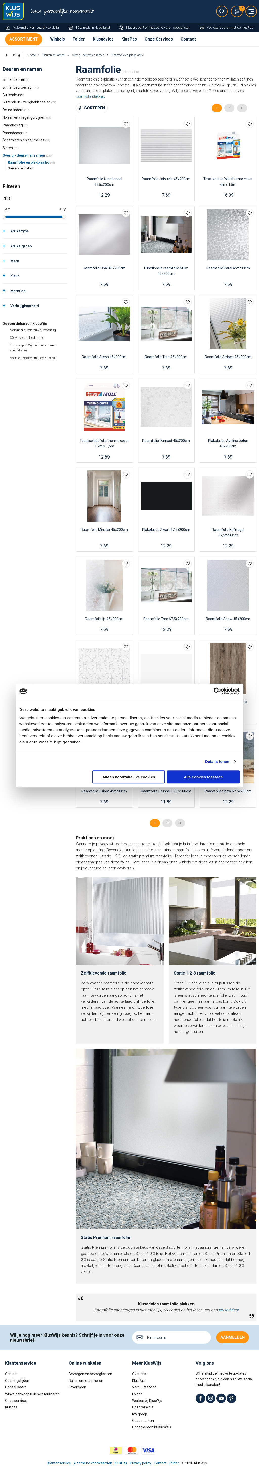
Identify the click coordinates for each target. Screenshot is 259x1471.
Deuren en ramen (22, 69)
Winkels (57, 39)
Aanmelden (232, 1337)
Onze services (16, 1401)
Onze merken (143, 1421)
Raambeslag (16, 125)
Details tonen (217, 761)
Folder (79, 39)
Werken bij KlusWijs (147, 1401)
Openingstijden (17, 1381)
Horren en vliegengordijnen (27, 117)
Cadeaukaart (15, 1387)
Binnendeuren (16, 79)
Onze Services (159, 39)
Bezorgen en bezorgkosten (90, 1374)
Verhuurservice (144, 1387)
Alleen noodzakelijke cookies (128, 777)
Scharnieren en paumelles (26, 140)
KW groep (139, 1414)
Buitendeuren (13, 95)
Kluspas (11, 1407)
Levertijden (77, 1387)
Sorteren (94, 108)
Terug (16, 55)
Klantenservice (59, 1463)
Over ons (139, 1374)
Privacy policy (140, 1463)
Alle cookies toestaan (203, 777)
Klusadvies (103, 39)
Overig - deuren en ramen (27, 155)
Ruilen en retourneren (86, 1381)
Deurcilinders (16, 110)
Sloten (11, 148)
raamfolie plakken (90, 96)
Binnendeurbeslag (21, 87)
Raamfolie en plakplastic (31, 162)
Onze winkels (142, 1407)
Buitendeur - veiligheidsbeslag (29, 102)
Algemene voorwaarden (92, 1463)
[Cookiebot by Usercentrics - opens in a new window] (217, 691)
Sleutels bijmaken (20, 168)
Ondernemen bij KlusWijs (151, 1427)
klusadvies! (229, 1310)
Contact (188, 39)
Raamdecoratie (15, 133)
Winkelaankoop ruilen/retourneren (32, 1394)
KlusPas (129, 39)
